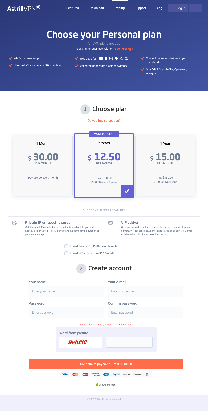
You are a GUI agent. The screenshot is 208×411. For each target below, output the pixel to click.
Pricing (120, 8)
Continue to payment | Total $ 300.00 (106, 364)
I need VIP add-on (92, 253)
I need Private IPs (93, 246)
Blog (159, 8)
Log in (178, 8)
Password (37, 303)
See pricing (123, 49)
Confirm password (122, 303)
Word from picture (73, 333)
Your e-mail (117, 282)
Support (140, 8)
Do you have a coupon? (104, 121)
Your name (37, 282)
